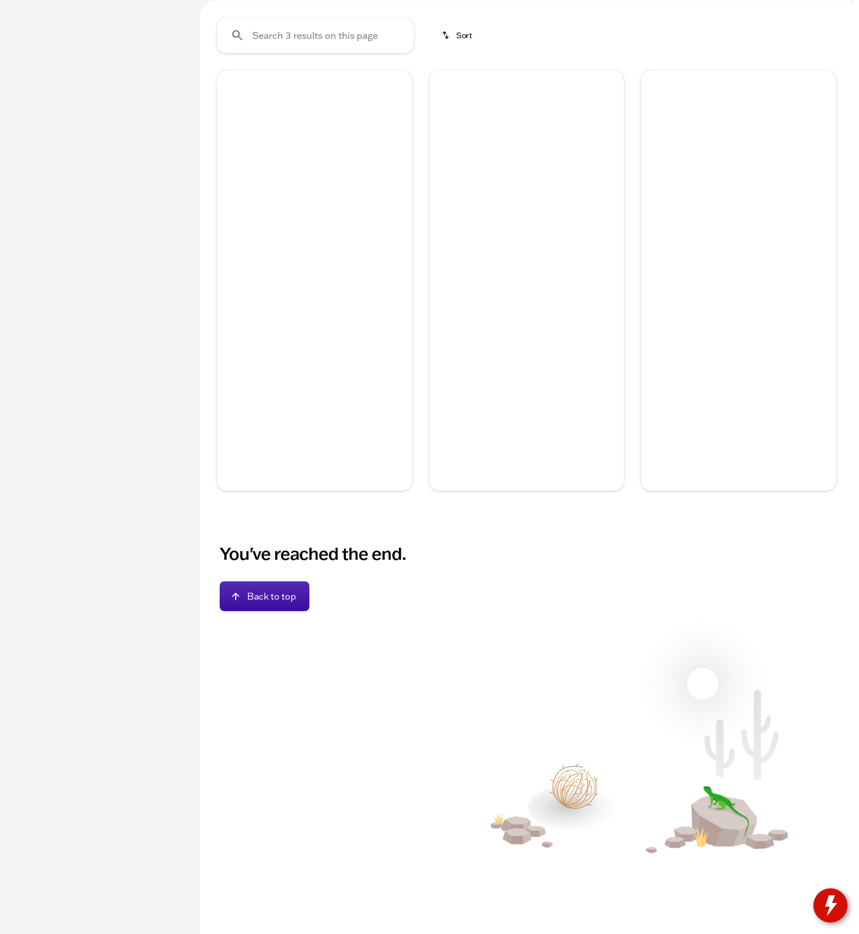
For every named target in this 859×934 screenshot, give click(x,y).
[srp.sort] (457, 143)
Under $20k (237, 85)
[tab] (269, 399)
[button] (231, 251)
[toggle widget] (830, 905)
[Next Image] (396, 251)
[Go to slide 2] (296, 310)
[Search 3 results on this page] (315, 143)
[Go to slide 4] (330, 310)
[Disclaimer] (235, 451)
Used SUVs (583, 85)
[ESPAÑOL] (86, 9)
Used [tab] (156, 84)
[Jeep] (26, 141)
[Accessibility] (31, 9)
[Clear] (147, 327)
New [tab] (38, 84)
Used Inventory (324, 85)
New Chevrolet (417, 85)
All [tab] (97, 84)
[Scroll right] (399, 373)
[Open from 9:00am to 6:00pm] (716, 9)
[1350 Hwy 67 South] (812, 9)
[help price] (447, 434)
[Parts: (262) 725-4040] (536, 9)
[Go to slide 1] (278, 310)
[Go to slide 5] (347, 310)
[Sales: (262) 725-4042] (612, 9)
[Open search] (714, 38)
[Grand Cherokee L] (83, 141)
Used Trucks (504, 85)
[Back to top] (264, 704)
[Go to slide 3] (313, 310)
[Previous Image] (232, 251)
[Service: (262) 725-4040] (456, 9)
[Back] (157, 118)
